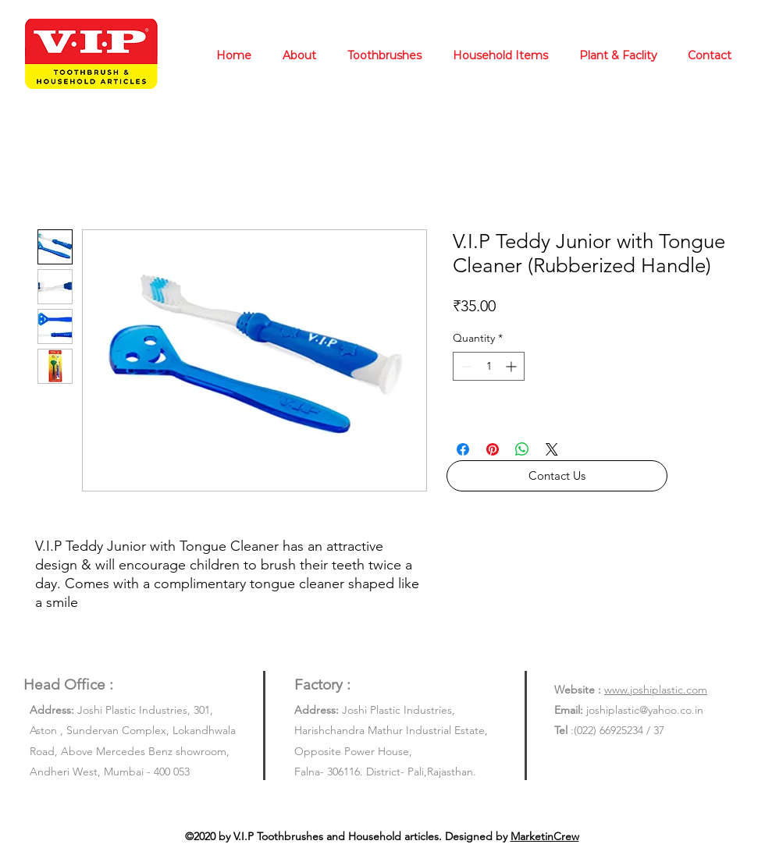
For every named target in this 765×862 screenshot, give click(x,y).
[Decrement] (465, 366)
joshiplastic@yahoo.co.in (644, 710)
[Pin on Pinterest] (492, 449)
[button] (557, 475)
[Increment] (512, 366)
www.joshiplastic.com (655, 690)
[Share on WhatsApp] (522, 449)
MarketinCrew (545, 836)
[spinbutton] (489, 366)
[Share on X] (552, 449)
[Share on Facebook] (463, 449)
